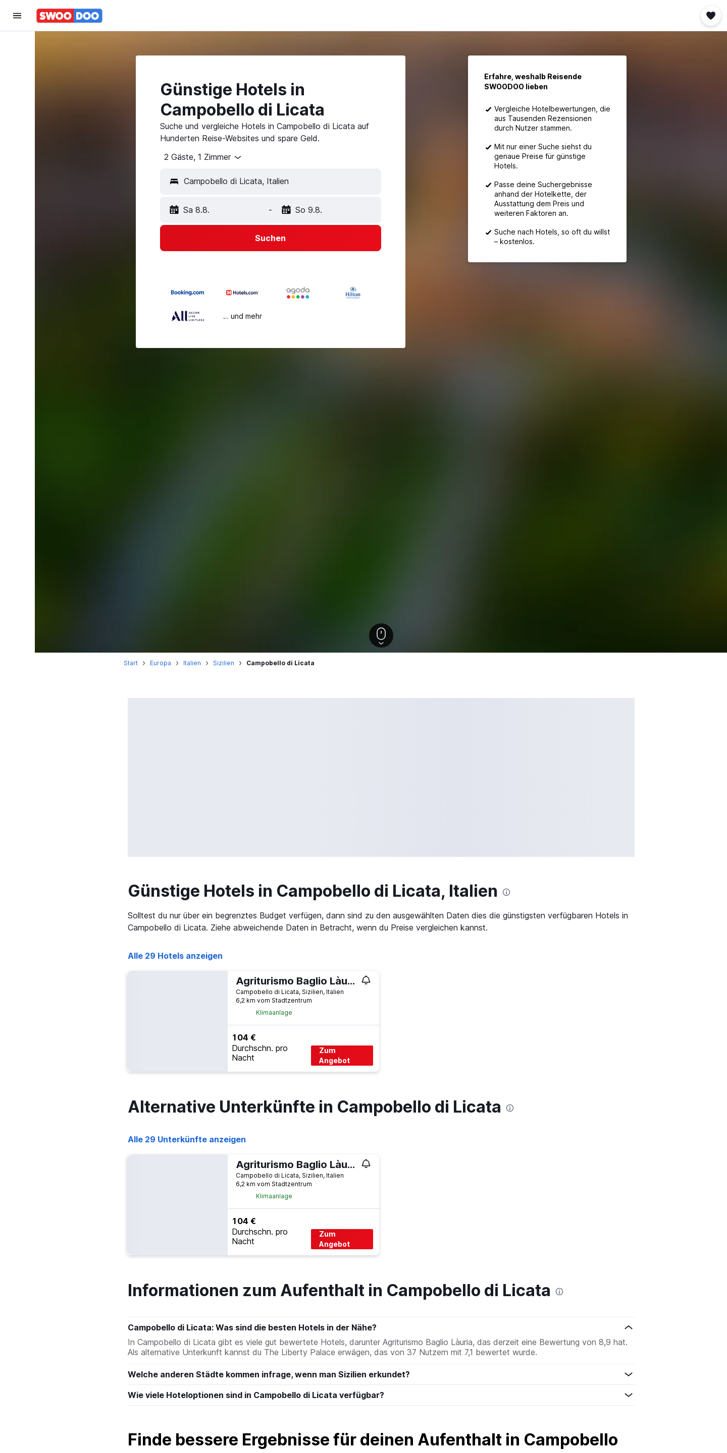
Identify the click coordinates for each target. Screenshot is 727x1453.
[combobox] (199, 157)
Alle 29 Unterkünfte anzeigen (187, 1139)
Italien (192, 663)
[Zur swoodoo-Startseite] (69, 16)
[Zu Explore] (17, 131)
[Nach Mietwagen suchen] (17, 89)
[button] (17, 16)
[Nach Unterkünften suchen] (17, 67)
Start (131, 663)
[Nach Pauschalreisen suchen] (17, 110)
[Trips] (17, 160)
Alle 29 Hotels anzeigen (175, 956)
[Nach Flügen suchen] (17, 46)
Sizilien (223, 663)
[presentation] (506, 892)
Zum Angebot (334, 1055)
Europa (160, 663)
